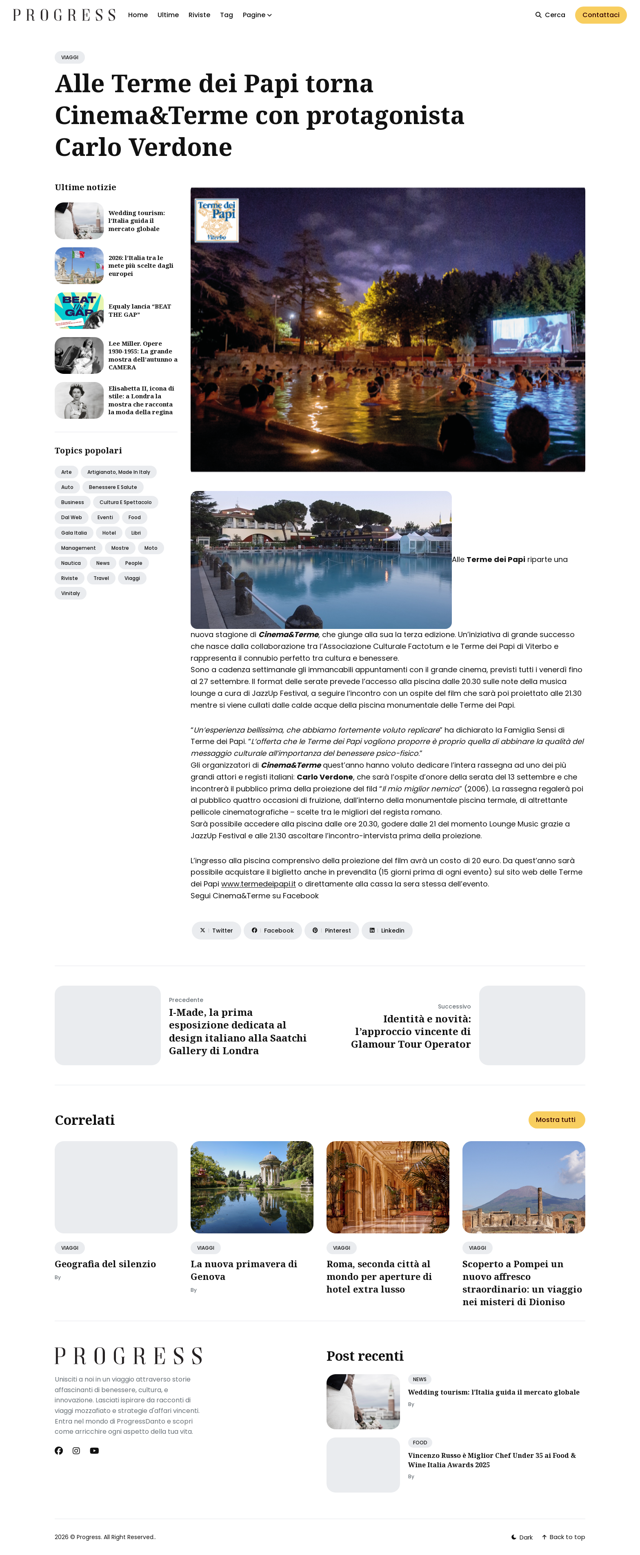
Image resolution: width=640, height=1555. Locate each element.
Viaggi (132, 578)
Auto (67, 487)
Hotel (109, 532)
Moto (151, 547)
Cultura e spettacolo (126, 502)
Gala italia (74, 532)
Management (78, 547)
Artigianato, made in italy (118, 472)
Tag (226, 15)
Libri (136, 532)
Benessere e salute (113, 487)
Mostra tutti (556, 1119)
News (103, 563)
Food (135, 517)
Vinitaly (70, 593)
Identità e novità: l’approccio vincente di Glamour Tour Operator (411, 1031)
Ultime (168, 15)
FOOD (420, 1442)
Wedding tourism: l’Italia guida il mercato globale (137, 221)
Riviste (199, 15)
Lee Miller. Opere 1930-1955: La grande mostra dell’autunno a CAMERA (143, 355)
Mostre (120, 547)
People (133, 563)
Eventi (105, 517)
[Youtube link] (94, 1451)
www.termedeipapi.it (258, 884)
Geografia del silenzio (105, 1263)
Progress (89, 1537)
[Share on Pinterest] (331, 931)
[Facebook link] (59, 1451)
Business (72, 502)
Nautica (71, 563)
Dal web (71, 517)
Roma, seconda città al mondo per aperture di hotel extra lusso (379, 1276)
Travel (101, 578)
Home (138, 15)
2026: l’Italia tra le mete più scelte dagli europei (141, 265)
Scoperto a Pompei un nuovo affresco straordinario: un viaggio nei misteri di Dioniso (522, 1282)
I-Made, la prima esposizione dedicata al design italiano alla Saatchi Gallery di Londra (238, 1031)
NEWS (420, 1379)
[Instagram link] (76, 1451)
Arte (66, 472)
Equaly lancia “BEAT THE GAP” (140, 310)
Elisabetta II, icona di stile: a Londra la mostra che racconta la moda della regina (141, 400)
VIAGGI (69, 57)
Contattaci (601, 15)
